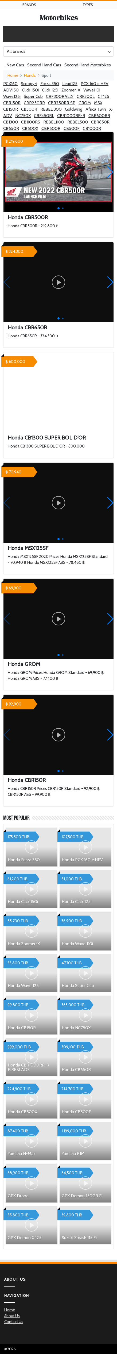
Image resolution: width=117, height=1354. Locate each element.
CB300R (29, 109)
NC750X (23, 115)
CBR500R (50, 128)
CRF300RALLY (59, 96)
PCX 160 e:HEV (94, 83)
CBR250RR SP (61, 102)
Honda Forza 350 (24, 859)
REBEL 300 (51, 109)
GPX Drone (18, 1195)
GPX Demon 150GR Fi (82, 1195)
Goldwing (73, 109)
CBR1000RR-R (71, 115)
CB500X (30, 128)
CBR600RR (99, 115)
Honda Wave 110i (77, 943)
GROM (85, 102)
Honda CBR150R (27, 780)
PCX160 (10, 83)
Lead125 (69, 83)
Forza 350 (49, 83)
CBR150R (12, 102)
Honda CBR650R (27, 327)
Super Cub (33, 96)
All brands (16, 51)
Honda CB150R (22, 1027)
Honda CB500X (22, 1111)
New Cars (15, 64)
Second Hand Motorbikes (87, 64)
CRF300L (86, 96)
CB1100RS (30, 122)
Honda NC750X (76, 1027)
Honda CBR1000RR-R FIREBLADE (28, 1067)
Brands (29, 5)
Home (12, 75)
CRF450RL (44, 115)
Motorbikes (59, 18)
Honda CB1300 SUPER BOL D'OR (47, 437)
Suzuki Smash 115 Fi (79, 1237)
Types (88, 5)
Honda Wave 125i (24, 985)
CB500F (72, 128)
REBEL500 (77, 122)
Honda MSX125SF (28, 548)
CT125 (103, 96)
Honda (30, 75)
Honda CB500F (76, 1111)
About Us (12, 1315)
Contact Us (13, 1321)
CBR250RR (34, 102)
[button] (110, 172)
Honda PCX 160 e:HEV (82, 859)
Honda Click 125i (76, 901)
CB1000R (92, 128)
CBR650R (100, 122)
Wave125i (12, 96)
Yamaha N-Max (22, 1153)
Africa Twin (95, 109)
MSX (98, 102)
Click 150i (30, 90)
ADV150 (11, 90)
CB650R (11, 128)
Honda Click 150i (23, 901)
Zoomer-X (70, 90)
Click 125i (50, 90)
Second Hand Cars (44, 64)
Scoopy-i (29, 83)
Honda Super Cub (78, 985)
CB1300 (10, 122)
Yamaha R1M (73, 1153)
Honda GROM (24, 664)
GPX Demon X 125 (24, 1237)
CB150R (10, 109)
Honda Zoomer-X (24, 943)
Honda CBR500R (28, 217)
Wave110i (91, 90)
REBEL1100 (53, 122)
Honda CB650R (76, 1069)
